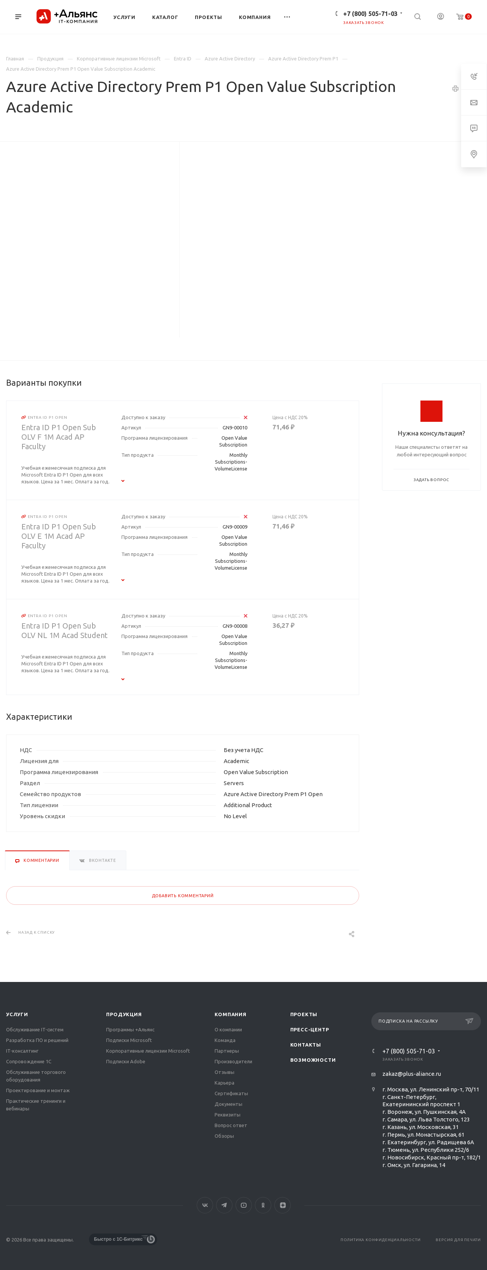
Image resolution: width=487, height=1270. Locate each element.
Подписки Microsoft (129, 1040)
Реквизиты (227, 1114)
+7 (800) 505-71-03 (370, 13)
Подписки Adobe (125, 1061)
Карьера (224, 1082)
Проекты (304, 1014)
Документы (228, 1104)
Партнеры (227, 1050)
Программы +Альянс (130, 1029)
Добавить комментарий (183, 895)
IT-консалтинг (22, 1050)
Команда (225, 1040)
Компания (230, 1014)
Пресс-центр (309, 1029)
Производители (233, 1061)
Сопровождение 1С (28, 1061)
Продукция (124, 1014)
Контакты (305, 1044)
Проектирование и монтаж (38, 1090)
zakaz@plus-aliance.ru (411, 1073)
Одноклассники (263, 1205)
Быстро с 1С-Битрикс (118, 1239)
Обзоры (224, 1136)
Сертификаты (231, 1093)
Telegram (224, 1205)
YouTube (244, 1205)
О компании (228, 1029)
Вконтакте (205, 1205)
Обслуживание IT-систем (35, 1029)
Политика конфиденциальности (381, 1240)
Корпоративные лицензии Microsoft (148, 1050)
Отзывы (224, 1072)
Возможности (313, 1060)
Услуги (17, 1014)
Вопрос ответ (231, 1125)
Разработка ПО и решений (37, 1040)
